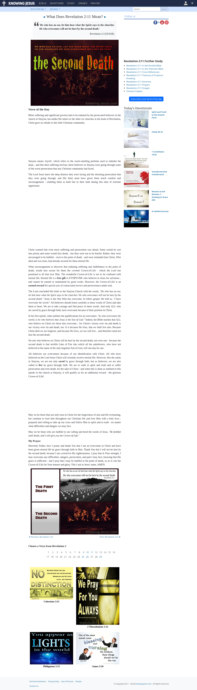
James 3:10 (97, 666)
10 (87, 552)
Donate (78, 681)
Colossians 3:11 (51, 601)
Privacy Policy (53, 681)
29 (100, 556)
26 (87, 556)
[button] (185, 3)
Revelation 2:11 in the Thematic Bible (144, 68)
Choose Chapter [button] (134, 90)
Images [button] (82, 3)
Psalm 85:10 (157, 131)
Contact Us (33, 685)
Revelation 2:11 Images (138, 87)
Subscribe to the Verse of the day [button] (146, 98)
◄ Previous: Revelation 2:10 (40, 536)
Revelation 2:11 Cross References (142, 71)
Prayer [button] (95, 3)
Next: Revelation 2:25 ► (110, 536)
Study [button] (71, 3)
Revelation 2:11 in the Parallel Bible (143, 65)
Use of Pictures (67, 681)
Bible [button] (42, 3)
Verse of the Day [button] (37, 8)
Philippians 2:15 (51, 666)
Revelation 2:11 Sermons (138, 81)
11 (91, 552)
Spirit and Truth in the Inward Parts (159, 114)
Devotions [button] (57, 3)
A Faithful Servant (160, 211)
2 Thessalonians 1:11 (97, 626)
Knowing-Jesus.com (143, 683)
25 (83, 556)
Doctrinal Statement (37, 681)
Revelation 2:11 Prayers (138, 84)
